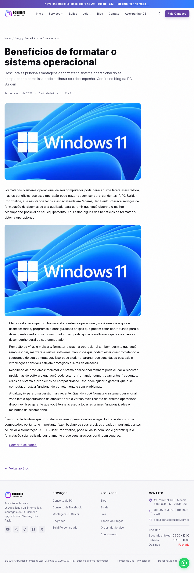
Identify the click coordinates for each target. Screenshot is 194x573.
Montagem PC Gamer (66, 514)
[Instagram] (16, 529)
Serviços (56, 13)
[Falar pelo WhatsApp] (184, 563)
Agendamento (109, 534)
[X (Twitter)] (42, 529)
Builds (73, 13)
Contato (114, 13)
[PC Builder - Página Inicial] (15, 13)
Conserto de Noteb (23, 445)
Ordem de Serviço (112, 527)
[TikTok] (25, 529)
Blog (100, 13)
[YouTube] (8, 529)
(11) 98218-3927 (164, 509)
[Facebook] (33, 529)
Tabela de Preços (112, 520)
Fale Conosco (177, 13)
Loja (87, 13)
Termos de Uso (125, 560)
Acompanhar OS (135, 13)
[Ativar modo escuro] (160, 13)
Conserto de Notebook (67, 507)
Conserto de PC (63, 500)
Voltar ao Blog (17, 468)
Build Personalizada (65, 527)
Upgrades (59, 520)
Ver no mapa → (139, 3)
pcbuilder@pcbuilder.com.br (171, 519)
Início (39, 13)
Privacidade (144, 560)
